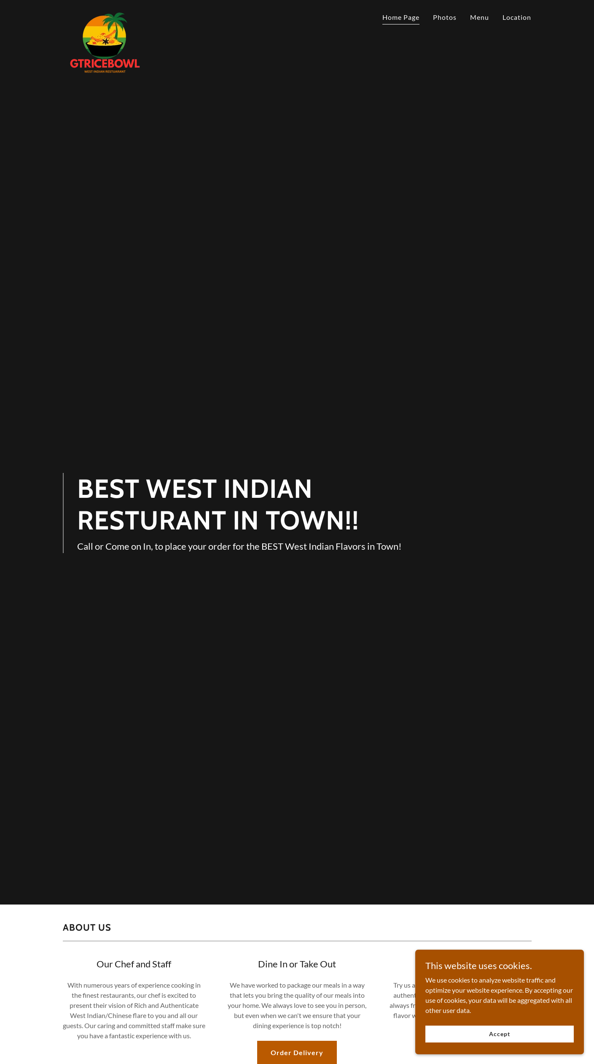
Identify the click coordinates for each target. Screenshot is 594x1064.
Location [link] (517, 17)
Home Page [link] (400, 17)
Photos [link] (445, 17)
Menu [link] (479, 17)
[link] (105, 14)
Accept (499, 1033)
